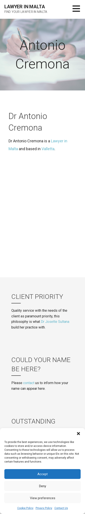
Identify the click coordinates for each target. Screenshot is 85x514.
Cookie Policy (25, 508)
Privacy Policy (44, 508)
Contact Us (61, 508)
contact (28, 383)
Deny (42, 486)
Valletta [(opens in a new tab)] (48, 148)
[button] (78, 433)
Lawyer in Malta (24, 6)
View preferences (42, 498)
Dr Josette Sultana (55, 322)
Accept (42, 474)
